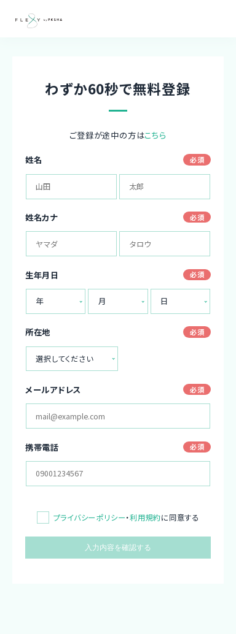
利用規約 (145, 517)
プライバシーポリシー (89, 517)
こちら (155, 135)
